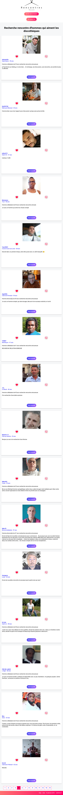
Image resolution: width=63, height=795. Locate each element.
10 (36, 788)
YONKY (4, 341)
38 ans (18, 248)
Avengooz (5, 575)
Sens (3, 717)
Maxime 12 (5, 435)
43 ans (15, 108)
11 (39, 788)
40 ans (10, 389)
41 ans (11, 342)
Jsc (3, 388)
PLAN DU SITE (50, 793)
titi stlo (4, 622)
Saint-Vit (4, 155)
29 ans (8, 717)
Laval (3, 577)
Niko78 (4, 528)
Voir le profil (31, 77)
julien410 (4, 153)
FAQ (40, 793)
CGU (43, 793)
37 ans (10, 155)
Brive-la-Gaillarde (7, 530)
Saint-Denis (5, 61)
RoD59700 (5, 106)
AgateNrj (4, 294)
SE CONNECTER (31, 19)
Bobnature (5, 200)
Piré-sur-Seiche (6, 436)
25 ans (14, 436)
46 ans (8, 577)
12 (43, 788)
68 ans (9, 671)
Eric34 (4, 763)
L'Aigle (4, 671)
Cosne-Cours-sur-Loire (8, 248)
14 (49, 788)
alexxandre (5, 59)
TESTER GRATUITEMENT (31, 14)
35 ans (12, 61)
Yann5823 (5, 247)
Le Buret (4, 389)
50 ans (8, 202)
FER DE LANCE (6, 669)
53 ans (8, 483)
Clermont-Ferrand (7, 295)
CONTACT (59, 793)
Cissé (3, 483)
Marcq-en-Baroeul (7, 108)
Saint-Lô (4, 624)
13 (46, 788)
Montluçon (5, 342)
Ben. (3, 716)
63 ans (16, 764)
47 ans (15, 530)
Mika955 (4, 481)
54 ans (15, 295)
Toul (3, 202)
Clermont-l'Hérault (7, 764)
